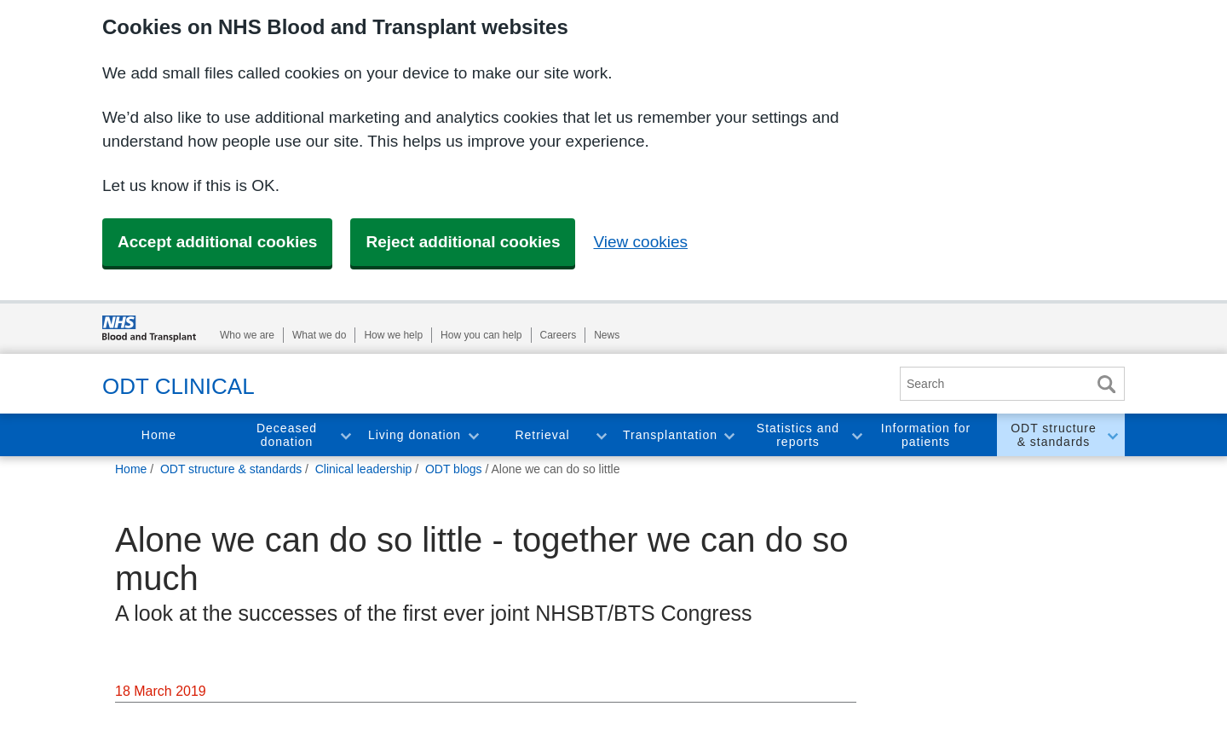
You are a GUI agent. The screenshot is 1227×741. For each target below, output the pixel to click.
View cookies (640, 242)
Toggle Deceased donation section (345, 435)
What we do (319, 335)
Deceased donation (286, 435)
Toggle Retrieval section (601, 435)
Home (158, 435)
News (606, 335)
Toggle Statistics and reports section (856, 435)
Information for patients (926, 435)
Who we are (247, 335)
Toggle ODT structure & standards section (1112, 435)
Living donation (414, 435)
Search (1106, 384)
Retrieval (542, 435)
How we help (393, 335)
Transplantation (670, 435)
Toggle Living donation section (473, 435)
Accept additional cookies (217, 242)
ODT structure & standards (1054, 435)
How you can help (481, 335)
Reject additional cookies (463, 242)
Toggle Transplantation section (728, 435)
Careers (558, 335)
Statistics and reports (798, 435)
